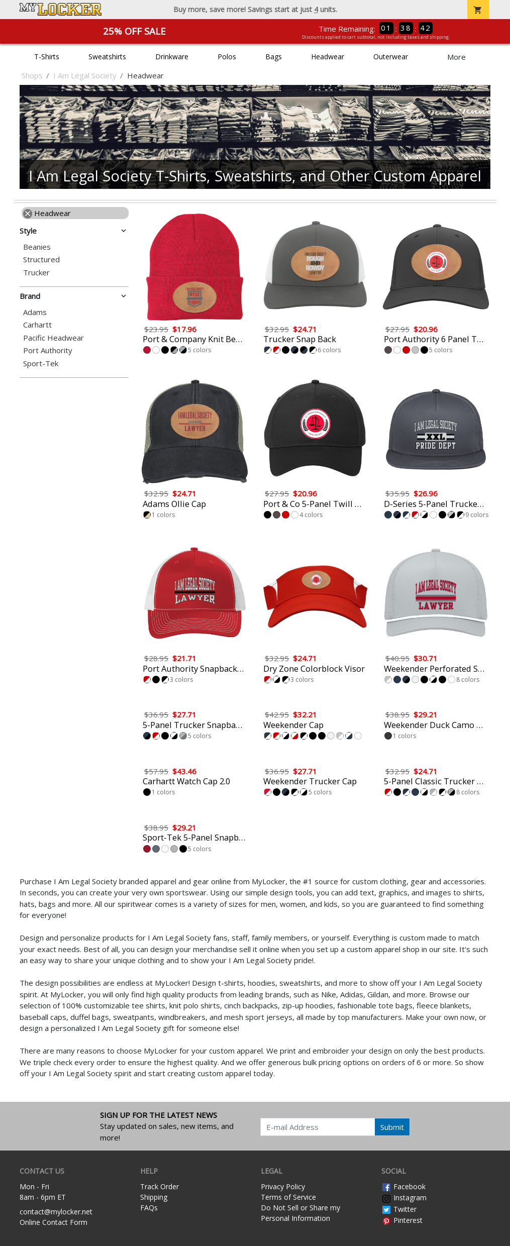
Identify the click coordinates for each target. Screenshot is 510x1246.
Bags (273, 56)
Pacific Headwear (53, 338)
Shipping (153, 1197)
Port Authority (47, 350)
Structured (41, 259)
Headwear (327, 56)
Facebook (403, 1186)
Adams (35, 312)
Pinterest (402, 1220)
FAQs (149, 1207)
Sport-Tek (40, 363)
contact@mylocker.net (56, 1211)
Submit (392, 1127)
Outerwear (390, 56)
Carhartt (37, 325)
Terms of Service (288, 1197)
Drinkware (171, 56)
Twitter (399, 1209)
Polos (227, 56)
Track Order (159, 1186)
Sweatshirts (107, 56)
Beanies (37, 247)
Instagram (404, 1197)
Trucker (36, 272)
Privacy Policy (283, 1186)
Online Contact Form (53, 1222)
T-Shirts (46, 56)
